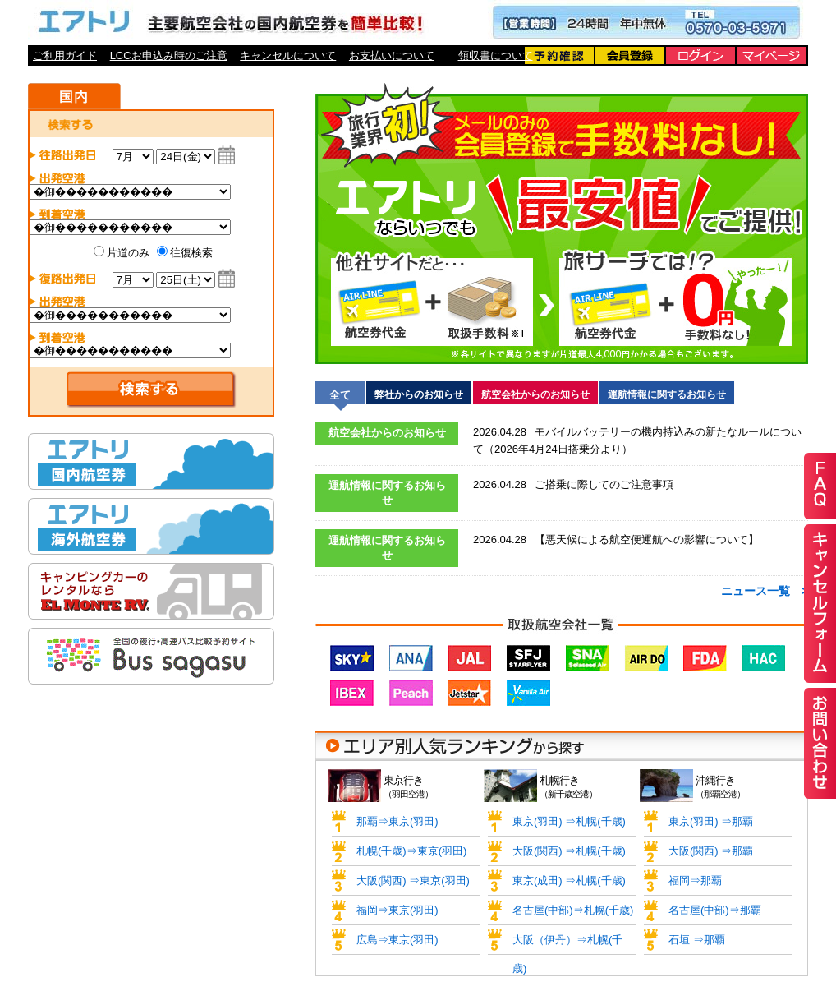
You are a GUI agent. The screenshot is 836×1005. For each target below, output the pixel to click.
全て (340, 395)
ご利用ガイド (65, 55)
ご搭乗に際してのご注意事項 (573, 484)
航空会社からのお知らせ (535, 394)
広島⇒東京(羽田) (397, 940)
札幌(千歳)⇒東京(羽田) (411, 851)
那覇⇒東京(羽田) (397, 821)
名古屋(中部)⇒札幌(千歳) (572, 910)
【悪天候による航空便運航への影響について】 (616, 539)
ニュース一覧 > (764, 590)
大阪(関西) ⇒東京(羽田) (413, 880)
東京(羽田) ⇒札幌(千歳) (569, 821)
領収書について (495, 55)
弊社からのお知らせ (418, 394)
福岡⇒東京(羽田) (397, 910)
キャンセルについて (288, 55)
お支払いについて (391, 55)
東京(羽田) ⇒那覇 (710, 821)
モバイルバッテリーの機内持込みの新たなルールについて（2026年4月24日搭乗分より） (637, 438)
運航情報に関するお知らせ (667, 394)
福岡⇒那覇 (695, 880)
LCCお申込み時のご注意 (168, 55)
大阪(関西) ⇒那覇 (710, 851)
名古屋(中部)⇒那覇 (714, 910)
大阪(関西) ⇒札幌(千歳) (569, 851)
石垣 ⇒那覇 (696, 940)
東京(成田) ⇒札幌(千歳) (569, 880)
